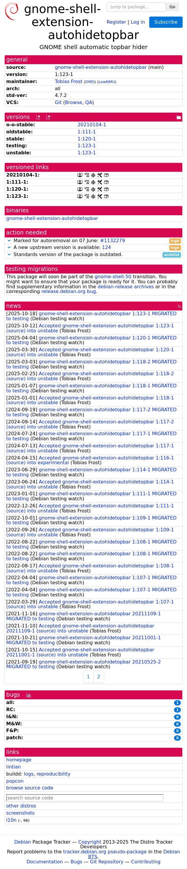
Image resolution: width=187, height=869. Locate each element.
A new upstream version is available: (93, 247)
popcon (15, 781)
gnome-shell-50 (113, 276)
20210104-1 (92, 124)
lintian (13, 767)
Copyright (89, 842)
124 (106, 247)
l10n (11, 820)
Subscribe (166, 22)
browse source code (29, 788)
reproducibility (53, 774)
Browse (73, 102)
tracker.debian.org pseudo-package (105, 852)
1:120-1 (87, 139)
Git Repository (106, 862)
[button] (9, 240)
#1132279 (112, 240)
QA (88, 102)
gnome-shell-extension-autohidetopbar (101, 67)
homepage (18, 760)
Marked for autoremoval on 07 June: (93, 240)
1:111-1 (87, 132)
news (13, 305)
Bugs (76, 862)
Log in (138, 22)
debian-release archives (126, 286)
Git (58, 102)
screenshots (20, 813)
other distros (21, 806)
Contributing (146, 862)
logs (29, 774)
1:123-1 (87, 145)
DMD (89, 82)
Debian (22, 842)
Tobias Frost (68, 81)
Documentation (45, 862)
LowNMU (107, 82)
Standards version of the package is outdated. (93, 254)
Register (116, 22)
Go (172, 6)
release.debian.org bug (68, 291)
